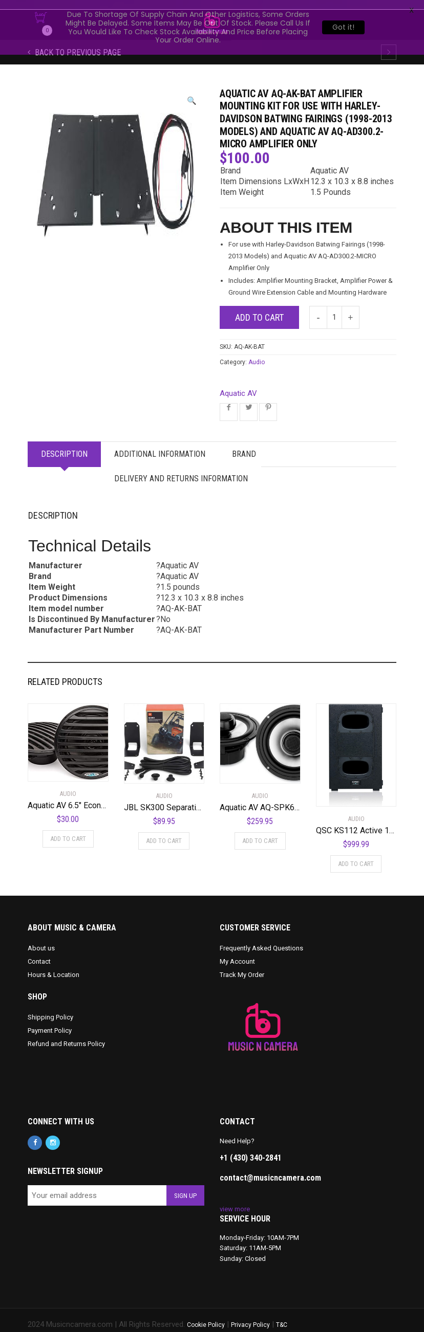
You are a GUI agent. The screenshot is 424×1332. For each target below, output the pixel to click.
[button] (192, 92)
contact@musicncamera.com (270, 1169)
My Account (237, 952)
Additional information (159, 445)
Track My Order (242, 965)
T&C (281, 1315)
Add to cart (259, 308)
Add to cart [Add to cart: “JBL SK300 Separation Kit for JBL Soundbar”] (164, 831)
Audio (256, 353)
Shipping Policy (50, 1008)
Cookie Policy (206, 1315)
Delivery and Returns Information (181, 469)
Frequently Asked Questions (261, 939)
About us (41, 939)
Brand (244, 445)
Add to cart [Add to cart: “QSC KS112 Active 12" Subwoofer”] (356, 854)
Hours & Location (53, 965)
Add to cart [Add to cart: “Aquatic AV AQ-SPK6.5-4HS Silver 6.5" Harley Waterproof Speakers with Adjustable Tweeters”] (260, 831)
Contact (39, 952)
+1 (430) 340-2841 (251, 1149)
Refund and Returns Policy (66, 1034)
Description (64, 445)
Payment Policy (50, 1021)
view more (235, 1200)
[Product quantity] (334, 308)
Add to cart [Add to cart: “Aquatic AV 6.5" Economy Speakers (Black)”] (68, 829)
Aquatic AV (238, 384)
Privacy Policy (250, 1315)
